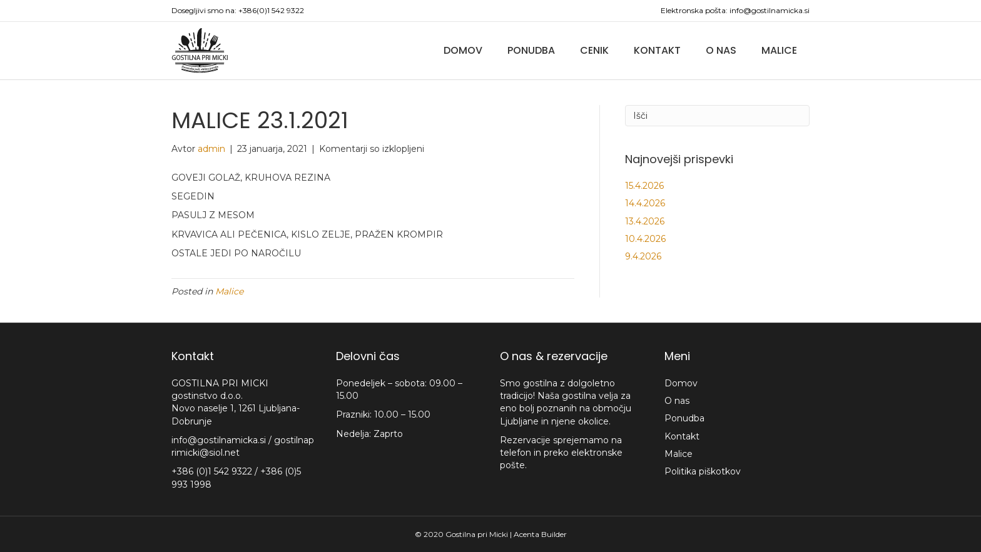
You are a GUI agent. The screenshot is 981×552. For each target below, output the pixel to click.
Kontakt (657, 50)
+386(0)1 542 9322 (271, 10)
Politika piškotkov (702, 471)
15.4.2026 (644, 185)
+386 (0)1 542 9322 (213, 471)
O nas (721, 50)
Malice (779, 50)
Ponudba (531, 50)
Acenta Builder (540, 534)
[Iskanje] (717, 115)
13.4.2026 (644, 221)
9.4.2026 (643, 256)
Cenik (594, 50)
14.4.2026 (645, 203)
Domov (463, 50)
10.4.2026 (645, 238)
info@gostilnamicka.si (769, 10)
